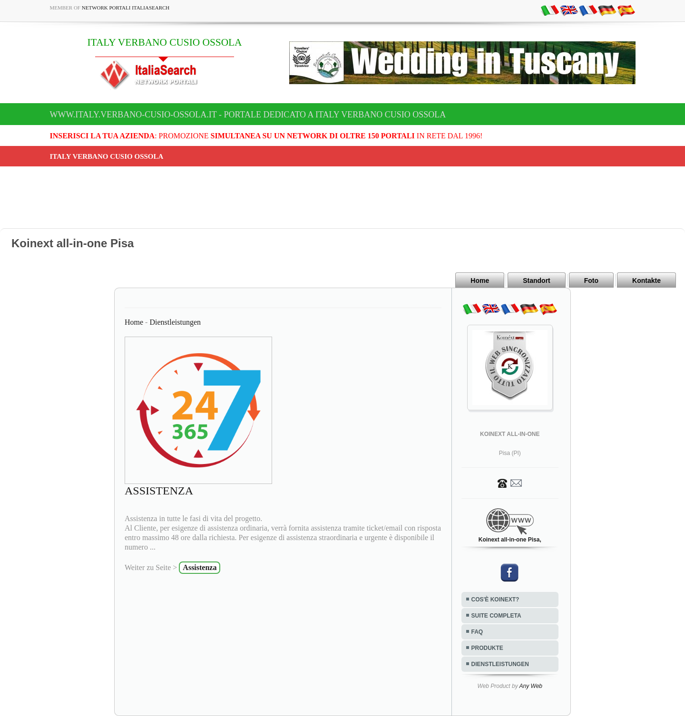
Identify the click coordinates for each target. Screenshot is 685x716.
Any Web (530, 686)
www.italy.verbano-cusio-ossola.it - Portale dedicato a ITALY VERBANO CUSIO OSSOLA (248, 114)
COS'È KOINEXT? (495, 599)
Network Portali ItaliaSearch (126, 7)
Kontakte (646, 280)
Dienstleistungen (175, 322)
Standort (536, 280)
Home (479, 280)
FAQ (477, 632)
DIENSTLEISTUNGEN (500, 664)
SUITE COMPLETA (496, 615)
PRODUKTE (487, 648)
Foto (591, 280)
